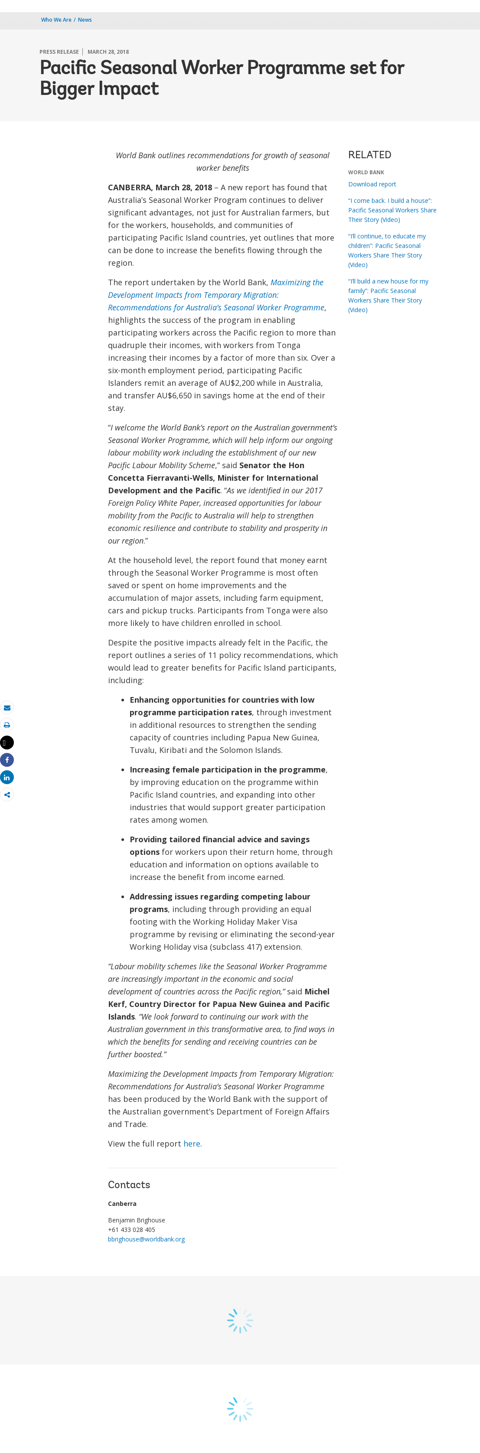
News (85, 19)
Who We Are (56, 19)
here (191, 1143)
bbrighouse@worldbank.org (146, 1239)
